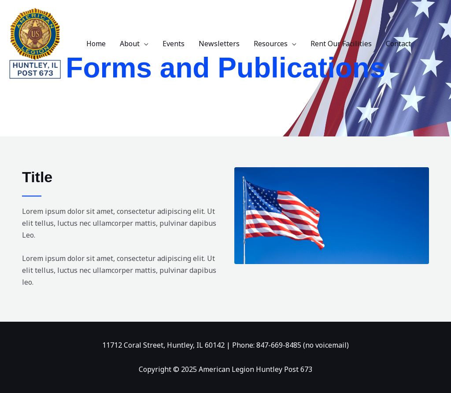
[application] (144, 43)
